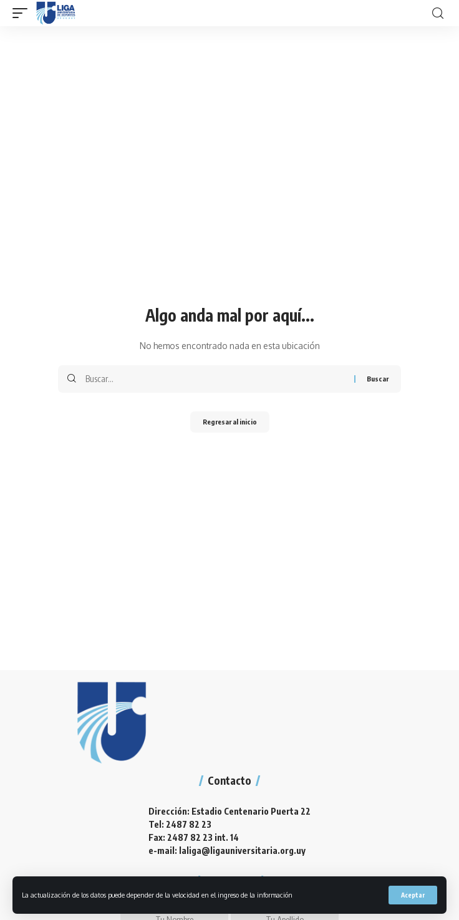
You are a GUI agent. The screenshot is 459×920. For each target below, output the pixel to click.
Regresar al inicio (230, 422)
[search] (438, 13)
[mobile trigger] (23, 13)
